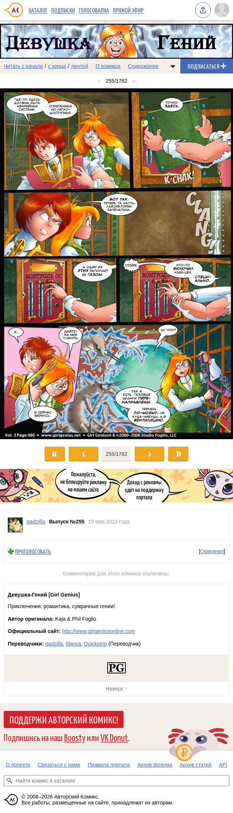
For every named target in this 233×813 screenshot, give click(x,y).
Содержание (143, 66)
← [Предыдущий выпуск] (99, 81)
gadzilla (54, 644)
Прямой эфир (128, 10)
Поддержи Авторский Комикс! (63, 719)
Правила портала (109, 765)
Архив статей (195, 765)
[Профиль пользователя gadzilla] (15, 524)
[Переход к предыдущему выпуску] (29, 263)
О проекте (18, 765)
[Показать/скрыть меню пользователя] (222, 10)
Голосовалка (94, 10)
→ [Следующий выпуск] (133, 81)
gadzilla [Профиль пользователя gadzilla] (35, 521)
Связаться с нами (58, 765)
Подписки (63, 10)
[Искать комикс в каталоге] (9, 781)
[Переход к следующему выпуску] (116, 263)
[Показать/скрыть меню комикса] (172, 66)
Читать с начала (23, 66)
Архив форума (154, 765)
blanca (73, 644)
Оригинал (212, 551)
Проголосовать (33, 551)
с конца (57, 66)
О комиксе (107, 66)
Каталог (38, 10)
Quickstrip (95, 644)
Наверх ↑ (116, 689)
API (223, 765)
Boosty (74, 737)
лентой (79, 66)
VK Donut (114, 737)
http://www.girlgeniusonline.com (98, 631)
